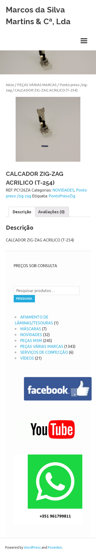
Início (10, 85)
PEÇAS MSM (31, 340)
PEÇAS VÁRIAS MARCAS (37, 85)
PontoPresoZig (62, 196)
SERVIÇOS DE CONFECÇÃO (44, 352)
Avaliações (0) (51, 212)
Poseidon (55, 547)
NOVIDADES (63, 190)
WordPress (32, 547)
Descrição (22, 212)
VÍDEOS (27, 358)
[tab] (22, 212)
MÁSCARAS (30, 329)
